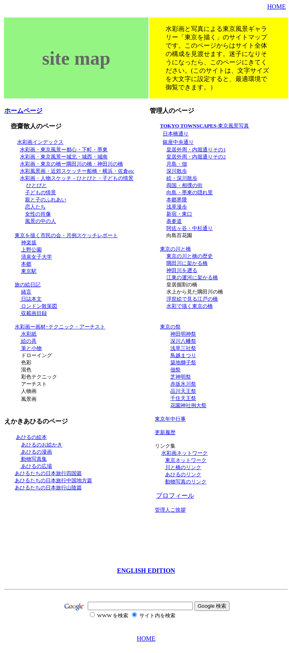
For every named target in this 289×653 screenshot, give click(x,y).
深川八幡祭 (183, 341)
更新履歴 (165, 432)
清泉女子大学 (36, 257)
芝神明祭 (180, 377)
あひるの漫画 (36, 452)
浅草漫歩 (176, 207)
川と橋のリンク (183, 467)
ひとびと (36, 185)
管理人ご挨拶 (170, 510)
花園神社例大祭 (188, 405)
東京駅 (29, 271)
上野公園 (31, 250)
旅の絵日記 (27, 285)
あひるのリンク (183, 474)
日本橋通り (176, 134)
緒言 (26, 292)
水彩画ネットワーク (184, 453)
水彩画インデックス (40, 142)
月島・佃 (176, 164)
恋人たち (35, 207)
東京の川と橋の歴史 (189, 256)
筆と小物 (31, 348)
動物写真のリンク (185, 482)
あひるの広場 (36, 466)
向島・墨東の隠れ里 (189, 192)
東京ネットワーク (185, 460)
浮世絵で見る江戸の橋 (192, 299)
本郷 (26, 264)
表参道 (174, 221)
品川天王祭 (183, 391)
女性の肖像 (38, 214)
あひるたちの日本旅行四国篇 (48, 473)
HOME (276, 6)
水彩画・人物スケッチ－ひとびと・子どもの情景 (76, 178)
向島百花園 (179, 235)
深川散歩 (176, 171)
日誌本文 (31, 299)
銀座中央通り (178, 142)
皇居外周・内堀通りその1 (196, 150)
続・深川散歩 (181, 178)
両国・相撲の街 (184, 185)
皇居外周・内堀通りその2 (196, 157)
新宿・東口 (179, 214)
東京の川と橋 (175, 249)
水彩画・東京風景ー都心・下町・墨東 (64, 150)
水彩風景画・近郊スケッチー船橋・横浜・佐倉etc (77, 171)
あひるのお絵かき (41, 445)
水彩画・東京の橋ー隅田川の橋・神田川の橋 (71, 164)
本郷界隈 (176, 200)
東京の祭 (170, 327)
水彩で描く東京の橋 (189, 306)
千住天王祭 (183, 398)
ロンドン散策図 (38, 306)
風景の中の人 (40, 221)
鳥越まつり (183, 355)
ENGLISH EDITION (146, 570)
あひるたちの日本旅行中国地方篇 (53, 480)
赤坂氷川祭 (183, 384)
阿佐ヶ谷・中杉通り (189, 228)
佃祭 (175, 370)
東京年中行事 (170, 419)
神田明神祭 (183, 334)
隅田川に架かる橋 (187, 263)
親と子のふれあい (45, 200)
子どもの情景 (40, 192)
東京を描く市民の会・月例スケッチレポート (66, 235)
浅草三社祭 (183, 348)
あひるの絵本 (31, 437)
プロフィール (175, 495)
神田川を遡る (181, 270)
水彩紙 (28, 334)
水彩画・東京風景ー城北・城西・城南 (64, 157)
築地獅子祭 (183, 362)
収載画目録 (33, 313)
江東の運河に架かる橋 (192, 277)
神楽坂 (29, 242)
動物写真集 (33, 459)
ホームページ (23, 110)
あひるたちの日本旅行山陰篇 (48, 488)
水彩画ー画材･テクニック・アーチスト (60, 327)
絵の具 (28, 341)
